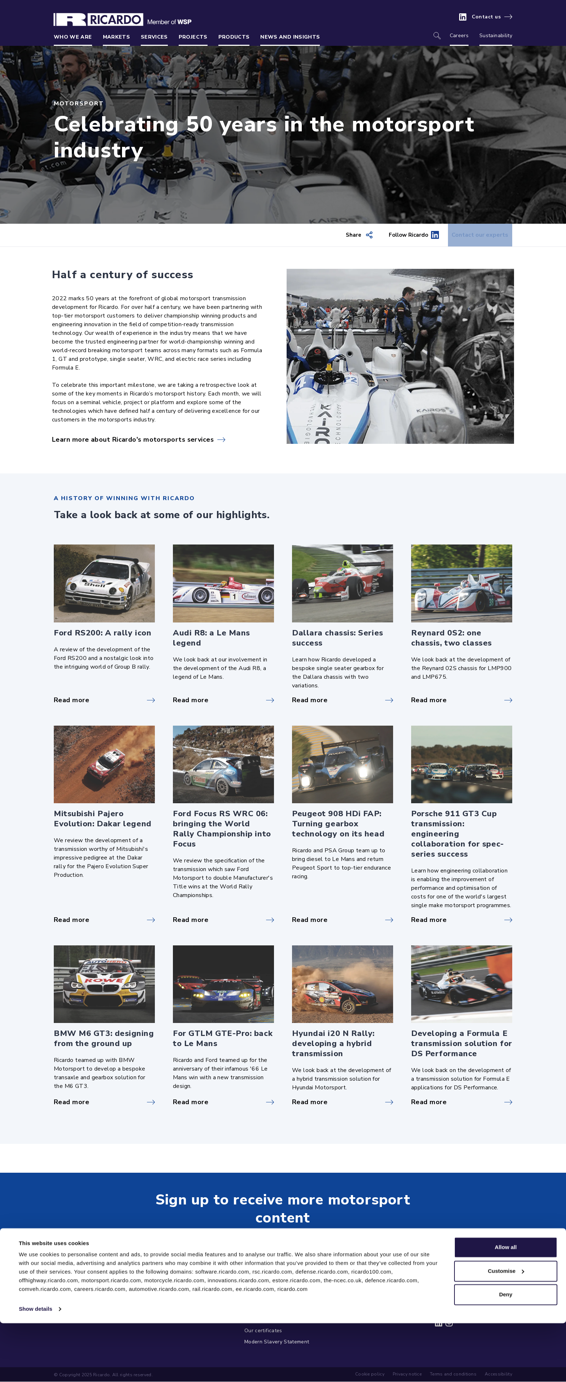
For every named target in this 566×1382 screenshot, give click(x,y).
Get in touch (277, 1237)
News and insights (290, 37)
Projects (193, 37)
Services (154, 37)
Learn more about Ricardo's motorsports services (133, 440)
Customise (506, 1329)
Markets (116, 37)
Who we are (73, 37)
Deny (506, 1353)
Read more (71, 700)
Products (234, 37)
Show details (35, 1368)
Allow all (506, 1306)
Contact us (486, 17)
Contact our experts (475, 235)
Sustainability (495, 35)
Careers (459, 35)
